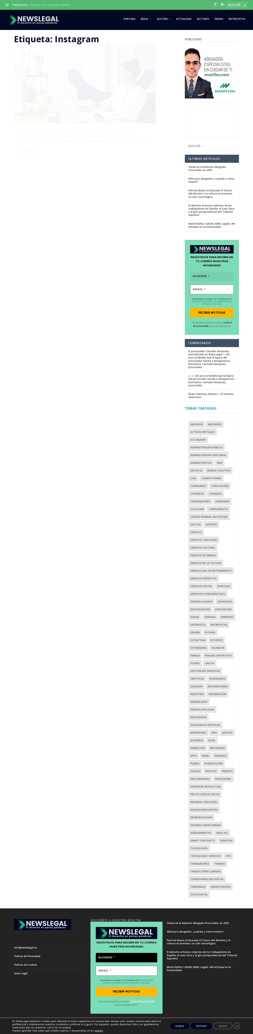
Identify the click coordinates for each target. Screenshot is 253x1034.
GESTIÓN (162, 20)
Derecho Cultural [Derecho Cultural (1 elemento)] (202, 549)
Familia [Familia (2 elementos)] (195, 657)
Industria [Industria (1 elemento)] (197, 695)
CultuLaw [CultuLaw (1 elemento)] (197, 510)
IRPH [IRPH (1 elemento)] (214, 734)
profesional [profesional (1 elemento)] (223, 780)
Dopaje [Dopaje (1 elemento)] (194, 618)
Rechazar (201, 1026)
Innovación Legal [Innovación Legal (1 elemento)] (202, 711)
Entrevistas (237, 20)
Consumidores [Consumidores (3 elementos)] (200, 502)
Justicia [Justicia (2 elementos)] (227, 734)
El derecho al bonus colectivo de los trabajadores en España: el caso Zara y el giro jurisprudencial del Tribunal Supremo (211, 211)
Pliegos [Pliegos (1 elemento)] (195, 772)
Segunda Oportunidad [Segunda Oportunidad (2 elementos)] (205, 826)
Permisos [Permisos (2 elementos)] (221, 757)
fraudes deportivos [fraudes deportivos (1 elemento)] (218, 657)
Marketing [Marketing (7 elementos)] (197, 749)
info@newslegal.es (25, 949)
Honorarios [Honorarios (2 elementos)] (217, 680)
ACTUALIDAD (184, 20)
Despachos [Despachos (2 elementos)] (225, 603)
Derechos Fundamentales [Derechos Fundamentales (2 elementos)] (207, 595)
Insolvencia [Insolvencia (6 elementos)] (198, 718)
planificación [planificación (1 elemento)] (214, 764)
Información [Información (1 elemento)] (217, 695)
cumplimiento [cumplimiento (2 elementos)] (218, 510)
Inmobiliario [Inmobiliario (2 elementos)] (198, 703)
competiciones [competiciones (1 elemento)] (211, 479)
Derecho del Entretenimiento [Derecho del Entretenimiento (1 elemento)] (211, 572)
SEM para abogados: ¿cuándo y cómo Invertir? (211, 182)
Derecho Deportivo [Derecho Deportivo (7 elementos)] (203, 579)
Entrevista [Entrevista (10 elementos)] (198, 626)
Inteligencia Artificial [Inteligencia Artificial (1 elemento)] (205, 726)
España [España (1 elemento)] (195, 633)
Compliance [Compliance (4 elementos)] (198, 487)
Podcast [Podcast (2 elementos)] (211, 772)
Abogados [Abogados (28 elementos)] (214, 425)
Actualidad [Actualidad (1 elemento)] (198, 441)
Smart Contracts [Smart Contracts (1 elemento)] (202, 842)
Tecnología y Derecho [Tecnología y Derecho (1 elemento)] (205, 857)
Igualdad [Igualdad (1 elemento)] (196, 687)
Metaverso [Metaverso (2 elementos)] (217, 749)
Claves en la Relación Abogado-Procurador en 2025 (207, 170)
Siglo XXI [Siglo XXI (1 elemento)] (222, 834)
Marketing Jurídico (72, 112)
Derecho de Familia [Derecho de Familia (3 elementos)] (203, 556)
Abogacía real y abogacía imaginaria (50, 4)
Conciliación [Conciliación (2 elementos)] (220, 487)
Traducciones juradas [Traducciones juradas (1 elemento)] (205, 872)
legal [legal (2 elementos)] (211, 741)
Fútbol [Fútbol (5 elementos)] (195, 664)
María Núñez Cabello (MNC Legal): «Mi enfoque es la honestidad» (211, 226)
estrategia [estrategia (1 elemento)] (197, 641)
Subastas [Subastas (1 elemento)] (226, 842)
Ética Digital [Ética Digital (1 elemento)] (199, 896)
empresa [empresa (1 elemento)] (210, 618)
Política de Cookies (25, 966)
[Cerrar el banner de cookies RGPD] (237, 1026)
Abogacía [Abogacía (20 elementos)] (196, 425)
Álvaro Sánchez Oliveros (34, 112)
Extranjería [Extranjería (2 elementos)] (198, 649)
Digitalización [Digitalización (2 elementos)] (200, 610)
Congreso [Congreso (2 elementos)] (197, 495)
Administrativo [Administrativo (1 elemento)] (201, 464)
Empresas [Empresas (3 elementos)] (227, 618)
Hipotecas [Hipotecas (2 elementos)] (197, 680)
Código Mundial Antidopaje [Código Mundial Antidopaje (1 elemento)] (209, 518)
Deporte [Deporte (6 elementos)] (211, 526)
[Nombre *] (212, 278)
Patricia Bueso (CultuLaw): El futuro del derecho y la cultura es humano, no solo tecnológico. (210, 195)
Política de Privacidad (27, 957)
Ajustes (223, 1026)
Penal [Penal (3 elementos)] (205, 757)
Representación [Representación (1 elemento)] (201, 818)
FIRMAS (219, 20)
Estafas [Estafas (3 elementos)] (210, 633)
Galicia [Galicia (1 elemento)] (209, 664)
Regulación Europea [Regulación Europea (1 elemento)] (204, 811)
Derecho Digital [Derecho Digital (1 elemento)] (201, 587)
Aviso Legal (21, 975)
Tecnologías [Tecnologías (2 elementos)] (199, 849)
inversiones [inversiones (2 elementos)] (198, 734)
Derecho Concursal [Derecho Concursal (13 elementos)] (203, 541)
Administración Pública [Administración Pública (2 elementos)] (206, 448)
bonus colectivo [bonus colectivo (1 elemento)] (218, 472)
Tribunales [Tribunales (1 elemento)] (197, 888)
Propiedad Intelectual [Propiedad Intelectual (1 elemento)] (205, 788)
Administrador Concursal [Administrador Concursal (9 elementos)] (208, 456)
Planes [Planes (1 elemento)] (194, 764)
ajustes (99, 1030)
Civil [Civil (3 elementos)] (193, 479)
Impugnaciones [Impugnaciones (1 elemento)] (218, 687)
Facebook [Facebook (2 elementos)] (218, 649)
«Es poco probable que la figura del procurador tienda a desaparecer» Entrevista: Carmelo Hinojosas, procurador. (209, 362)
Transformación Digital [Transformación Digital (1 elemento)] (207, 880)
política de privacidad (142, 1003)
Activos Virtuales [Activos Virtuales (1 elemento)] (202, 433)
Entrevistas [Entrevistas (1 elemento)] (219, 626)
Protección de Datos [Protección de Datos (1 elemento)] (204, 795)
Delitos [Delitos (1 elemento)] (195, 526)
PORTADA (129, 20)
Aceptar (179, 1026)
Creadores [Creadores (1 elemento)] (222, 502)
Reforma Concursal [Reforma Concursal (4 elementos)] (203, 803)
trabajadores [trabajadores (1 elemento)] (199, 865)
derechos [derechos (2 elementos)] (223, 587)
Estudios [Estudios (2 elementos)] (216, 641)
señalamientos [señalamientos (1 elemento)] (200, 834)
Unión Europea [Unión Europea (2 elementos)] (220, 888)
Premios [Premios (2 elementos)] (227, 772)
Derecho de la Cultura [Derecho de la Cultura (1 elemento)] (205, 564)
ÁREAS (144, 20)
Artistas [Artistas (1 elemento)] (196, 472)
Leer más (26, 136)
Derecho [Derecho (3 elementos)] (196, 533)
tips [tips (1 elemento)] (228, 857)
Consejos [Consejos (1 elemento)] (215, 495)
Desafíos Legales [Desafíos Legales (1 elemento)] (201, 603)
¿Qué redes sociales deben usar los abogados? (50, 103)
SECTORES (203, 20)
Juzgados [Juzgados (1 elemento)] (196, 741)
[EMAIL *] (212, 291)
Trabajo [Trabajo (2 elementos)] (219, 865)
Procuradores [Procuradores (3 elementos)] (200, 780)
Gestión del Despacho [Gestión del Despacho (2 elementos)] (205, 672)
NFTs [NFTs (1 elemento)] (193, 757)
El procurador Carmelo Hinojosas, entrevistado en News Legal (208, 354)
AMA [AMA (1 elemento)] (219, 464)
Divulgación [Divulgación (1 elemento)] (223, 610)
